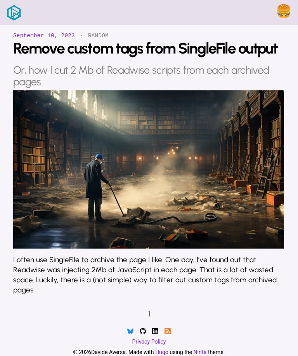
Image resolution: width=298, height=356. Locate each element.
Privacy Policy (149, 342)
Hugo (161, 352)
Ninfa (200, 352)
